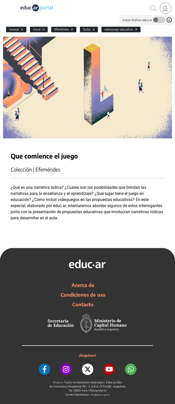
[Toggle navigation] (4, 3)
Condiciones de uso (83, 295)
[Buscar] (153, 8)
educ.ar (59, 382)
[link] (165, 8)
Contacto (83, 304)
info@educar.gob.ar (100, 394)
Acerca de (83, 285)
